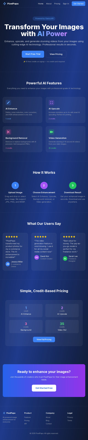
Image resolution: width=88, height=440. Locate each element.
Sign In (66, 4)
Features (27, 417)
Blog (47, 420)
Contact (49, 424)
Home (40, 4)
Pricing (57, 4)
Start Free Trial (32, 54)
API (25, 424)
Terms (69, 420)
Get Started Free (44, 388)
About (48, 4)
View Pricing (56, 54)
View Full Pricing (44, 339)
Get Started (78, 4)
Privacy (70, 417)
